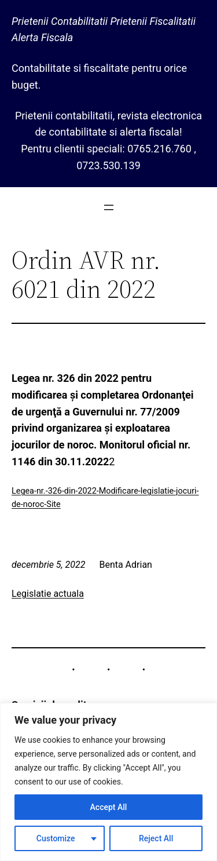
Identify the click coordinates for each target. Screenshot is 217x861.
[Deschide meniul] (109, 207)
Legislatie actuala (48, 593)
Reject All (156, 838)
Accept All (108, 807)
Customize (55, 838)
